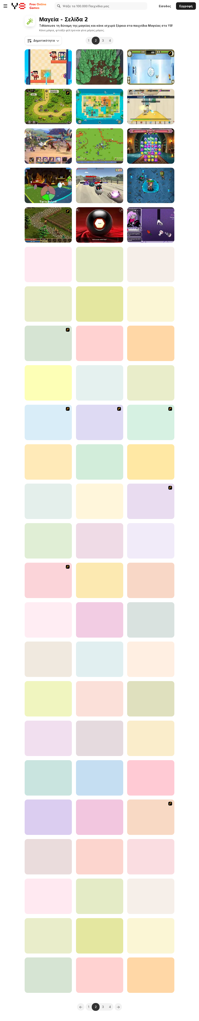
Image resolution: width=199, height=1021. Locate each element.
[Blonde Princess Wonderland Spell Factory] (99, 896)
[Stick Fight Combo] (48, 817)
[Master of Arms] (150, 738)
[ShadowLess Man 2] (48, 304)
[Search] (58, 6)
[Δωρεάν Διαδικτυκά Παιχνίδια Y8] (18, 6)
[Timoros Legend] (99, 975)
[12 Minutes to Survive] (99, 659)
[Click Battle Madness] (48, 738)
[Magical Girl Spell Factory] (150, 856)
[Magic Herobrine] (99, 778)
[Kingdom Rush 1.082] (48, 106)
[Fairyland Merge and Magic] (150, 264)
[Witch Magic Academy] (48, 541)
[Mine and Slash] (150, 343)
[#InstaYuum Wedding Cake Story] (48, 264)
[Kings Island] (48, 225)
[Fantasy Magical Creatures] (99, 462)
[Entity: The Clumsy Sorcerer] (150, 304)
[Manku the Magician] (150, 225)
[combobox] (43, 40)
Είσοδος (165, 6)
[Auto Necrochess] (150, 778)
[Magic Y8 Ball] (99, 225)
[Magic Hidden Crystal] (99, 541)
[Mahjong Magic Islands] (150, 659)
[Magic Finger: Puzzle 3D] (48, 67)
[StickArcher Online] (99, 383)
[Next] (118, 1007)
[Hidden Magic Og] (48, 383)
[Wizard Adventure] (150, 185)
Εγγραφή (186, 6)
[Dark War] (99, 620)
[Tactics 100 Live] (150, 817)
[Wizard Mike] (48, 856)
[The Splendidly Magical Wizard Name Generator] (150, 896)
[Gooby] (99, 817)
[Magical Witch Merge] (48, 659)
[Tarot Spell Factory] (150, 383)
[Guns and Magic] (99, 185)
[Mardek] (150, 501)
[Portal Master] (99, 856)
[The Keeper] (48, 462)
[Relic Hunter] (99, 146)
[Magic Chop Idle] (48, 698)
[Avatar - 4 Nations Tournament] (150, 67)
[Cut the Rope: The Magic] (150, 580)
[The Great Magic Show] (99, 304)
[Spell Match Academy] (150, 146)
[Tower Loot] (150, 541)
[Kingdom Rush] (48, 422)
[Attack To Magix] (48, 343)
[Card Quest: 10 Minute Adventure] (48, 185)
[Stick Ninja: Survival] (99, 343)
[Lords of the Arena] (48, 146)
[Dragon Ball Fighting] (150, 422)
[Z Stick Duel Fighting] (48, 975)
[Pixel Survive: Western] (99, 580)
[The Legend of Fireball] (150, 106)
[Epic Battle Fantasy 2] (99, 422)
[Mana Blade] (99, 501)
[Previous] (80, 1007)
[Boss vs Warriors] (48, 896)
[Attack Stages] (99, 738)
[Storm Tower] (150, 620)
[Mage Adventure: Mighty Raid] (48, 936)
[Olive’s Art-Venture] (99, 936)
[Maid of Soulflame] (48, 620)
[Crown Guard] (99, 106)
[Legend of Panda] (150, 462)
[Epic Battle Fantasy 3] (48, 580)
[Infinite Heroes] (150, 936)
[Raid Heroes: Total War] (48, 501)
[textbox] (43, 40)
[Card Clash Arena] (99, 698)
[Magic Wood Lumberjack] (99, 67)
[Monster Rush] (150, 975)
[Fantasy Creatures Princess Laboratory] (99, 264)
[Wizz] (150, 698)
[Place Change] (48, 778)
